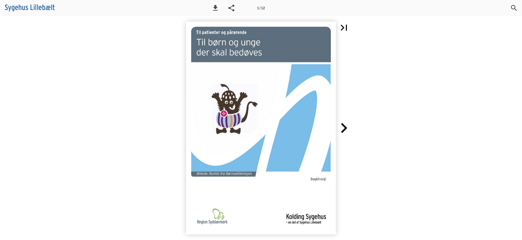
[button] (215, 8)
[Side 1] (261, 8)
